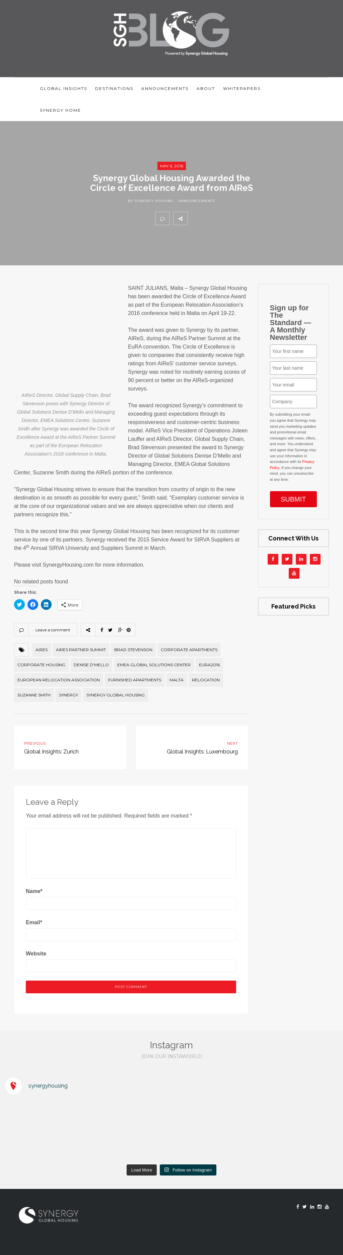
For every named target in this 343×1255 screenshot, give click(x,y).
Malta (176, 679)
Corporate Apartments (189, 649)
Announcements (165, 88)
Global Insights (63, 88)
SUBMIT (293, 499)
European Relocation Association (58, 679)
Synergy (68, 694)
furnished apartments (134, 679)
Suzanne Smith (34, 694)
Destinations (114, 88)
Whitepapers (242, 88)
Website (36, 953)
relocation (206, 679)
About (206, 88)
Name (34, 891)
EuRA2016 (209, 664)
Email (34, 922)
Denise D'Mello (91, 664)
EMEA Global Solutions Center (154, 664)
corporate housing (41, 664)
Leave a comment (53, 629)
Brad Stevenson (133, 649)
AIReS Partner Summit (81, 649)
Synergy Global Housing (115, 694)
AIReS (42, 649)
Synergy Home (60, 110)
